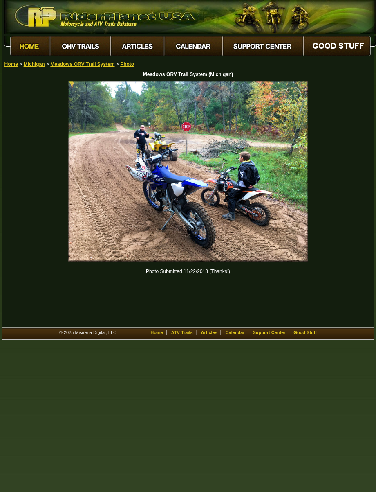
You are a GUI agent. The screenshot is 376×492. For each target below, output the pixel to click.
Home (11, 64)
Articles (209, 332)
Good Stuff (305, 332)
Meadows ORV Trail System (82, 64)
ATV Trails (182, 332)
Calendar (235, 332)
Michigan (34, 64)
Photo (127, 64)
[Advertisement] (33, 203)
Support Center (269, 332)
